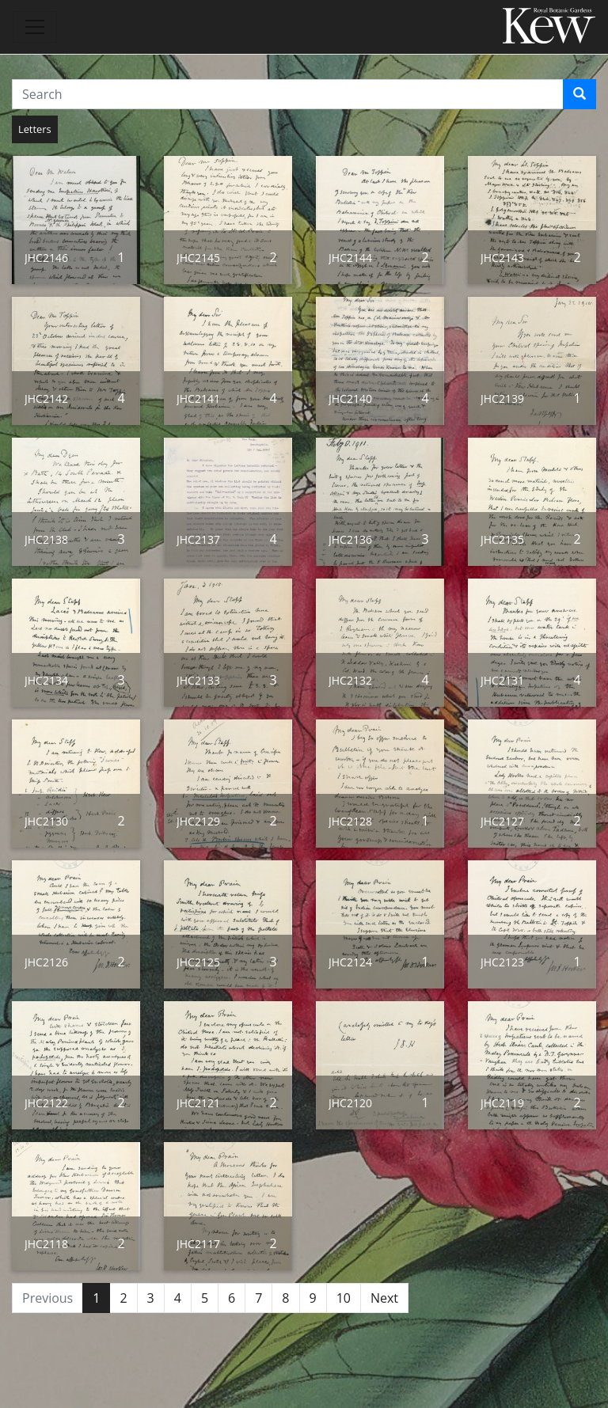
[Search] (579, 94)
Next (384, 1298)
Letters (34, 129)
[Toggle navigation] (35, 27)
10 (343, 1298)
